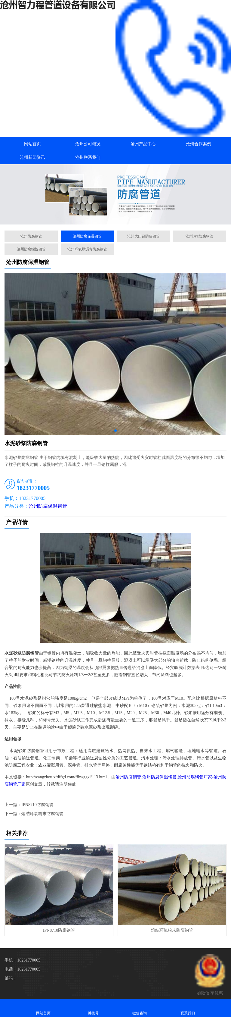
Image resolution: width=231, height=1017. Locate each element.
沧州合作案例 (198, 144)
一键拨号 (91, 1007)
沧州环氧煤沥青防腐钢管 (87, 249)
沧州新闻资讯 (32, 157)
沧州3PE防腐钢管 (199, 236)
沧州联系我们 (87, 157)
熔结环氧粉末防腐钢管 (42, 813)
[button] (115, 219)
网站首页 (32, 144)
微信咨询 (140, 1007)
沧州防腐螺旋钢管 (31, 249)
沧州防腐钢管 (31, 236)
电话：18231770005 (22, 969)
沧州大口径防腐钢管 (143, 236)
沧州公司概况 (87, 144)
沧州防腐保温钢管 (87, 236)
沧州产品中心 (143, 144)
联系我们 (188, 1007)
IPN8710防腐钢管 (37, 804)
